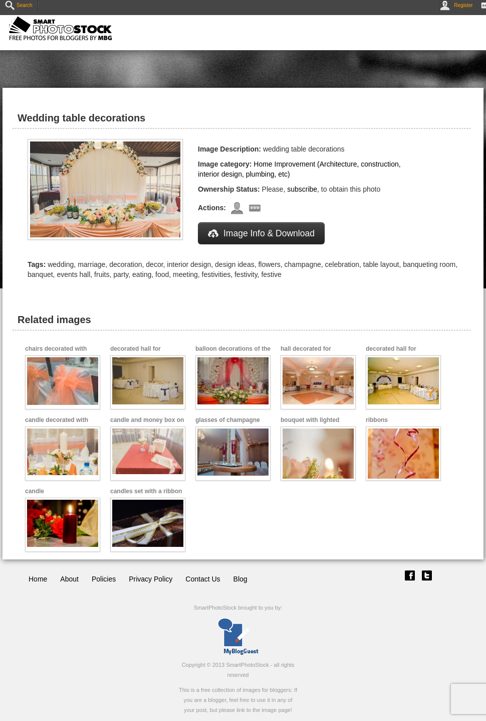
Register (458, 5)
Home (38, 579)
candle (34, 491)
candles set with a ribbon (146, 491)
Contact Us (202, 579)
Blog (240, 579)
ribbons (377, 419)
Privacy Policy (150, 579)
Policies (104, 579)
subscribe (302, 189)
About (69, 579)
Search (19, 5)
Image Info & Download (261, 233)
